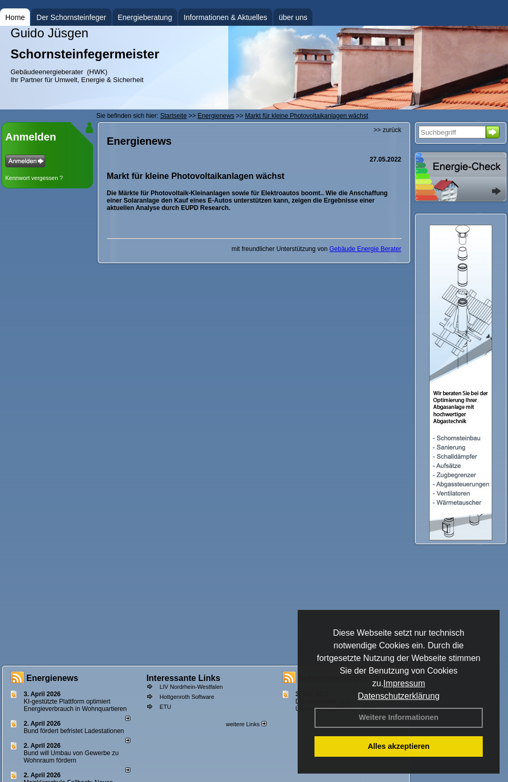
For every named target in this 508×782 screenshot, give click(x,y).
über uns (293, 17)
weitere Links (246, 724)
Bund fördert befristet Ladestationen (74, 731)
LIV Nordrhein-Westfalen (190, 687)
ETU (165, 707)
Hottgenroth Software (186, 697)
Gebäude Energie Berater (365, 249)
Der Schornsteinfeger (71, 17)
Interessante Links (183, 678)
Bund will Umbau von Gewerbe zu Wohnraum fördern (71, 756)
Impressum (404, 683)
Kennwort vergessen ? (34, 178)
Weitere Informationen (399, 717)
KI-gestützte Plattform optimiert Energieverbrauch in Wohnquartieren (75, 705)
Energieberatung (145, 17)
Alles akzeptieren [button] (399, 746)
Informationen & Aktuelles (225, 17)
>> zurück (387, 130)
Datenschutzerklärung (399, 695)
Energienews (52, 678)
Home (15, 17)
